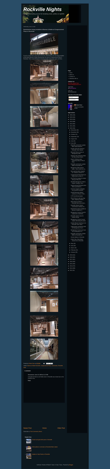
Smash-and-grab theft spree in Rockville (42, 439)
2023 (71, 121)
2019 (71, 255)
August (73, 138)
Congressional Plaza (46, 365)
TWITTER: (70, 87)
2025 (71, 117)
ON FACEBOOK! (72, 92)
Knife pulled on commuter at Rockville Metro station (45, 446)
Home (44, 428)
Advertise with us (73, 78)
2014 (71, 266)
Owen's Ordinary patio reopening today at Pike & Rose (78, 161)
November (74, 132)
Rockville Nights (42, 9)
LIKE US (70, 90)
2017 (71, 259)
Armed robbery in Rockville (77, 237)
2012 (71, 270)
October (73, 134)
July (72, 141)
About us (71, 74)
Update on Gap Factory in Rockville (41, 454)
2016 (71, 261)
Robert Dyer (79, 105)
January (73, 252)
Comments (72, 99)
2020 (71, 128)
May (72, 243)
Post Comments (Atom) (36, 431)
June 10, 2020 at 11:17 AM (41, 374)
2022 (71, 123)
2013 (71, 268)
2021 (71, 126)
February (73, 250)
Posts (71, 97)
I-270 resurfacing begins (77, 196)
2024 (71, 119)
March (73, 247)
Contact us (72, 76)
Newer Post (27, 428)
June (72, 143)
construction (55, 365)
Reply (29, 380)
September (74, 136)
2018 (71, 257)
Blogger (71, 464)
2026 (71, 115)
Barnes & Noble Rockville (33, 365)
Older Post (61, 428)
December (74, 130)
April (72, 245)
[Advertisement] (44, 415)
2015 (71, 263)
